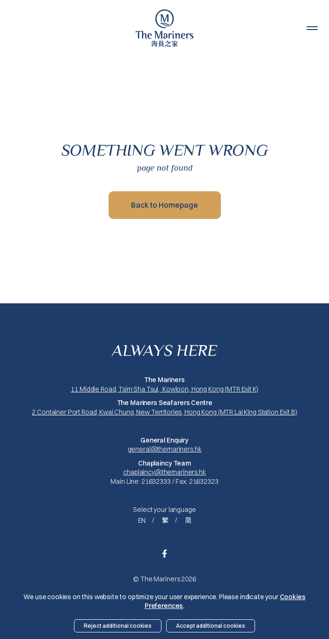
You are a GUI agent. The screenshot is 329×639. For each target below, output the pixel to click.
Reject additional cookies (118, 625)
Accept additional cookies (210, 625)
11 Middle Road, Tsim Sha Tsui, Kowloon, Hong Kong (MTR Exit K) (164, 389)
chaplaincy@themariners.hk (164, 472)
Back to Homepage (164, 205)
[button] (312, 28)
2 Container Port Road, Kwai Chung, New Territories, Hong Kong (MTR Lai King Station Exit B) (164, 412)
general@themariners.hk (165, 449)
